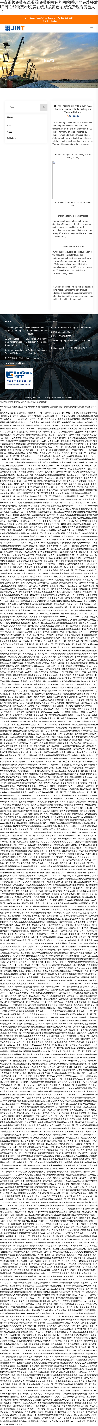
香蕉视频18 (25, 623)
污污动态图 (80, 866)
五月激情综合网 (81, 1101)
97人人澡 (73, 527)
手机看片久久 (47, 1002)
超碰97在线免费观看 (88, 453)
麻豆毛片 (58, 1060)
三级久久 (54, 653)
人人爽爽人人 (71, 857)
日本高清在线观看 (21, 842)
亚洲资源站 (35, 842)
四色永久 (57, 453)
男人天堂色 (73, 428)
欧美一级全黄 (70, 1030)
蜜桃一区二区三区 (43, 539)
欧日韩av (32, 1255)
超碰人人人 (87, 777)
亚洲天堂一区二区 (39, 441)
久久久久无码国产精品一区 (57, 626)
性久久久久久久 (84, 857)
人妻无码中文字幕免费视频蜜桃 (67, 903)
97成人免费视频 (85, 1255)
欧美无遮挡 (6, 644)
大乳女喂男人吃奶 (29, 1415)
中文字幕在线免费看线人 (19, 993)
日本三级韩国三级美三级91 (41, 1261)
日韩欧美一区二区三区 (19, 1267)
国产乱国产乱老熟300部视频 (12, 808)
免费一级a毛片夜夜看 (37, 1208)
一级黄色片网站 (16, 1165)
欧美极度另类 (84, 1036)
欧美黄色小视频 (61, 1267)
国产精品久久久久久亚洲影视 (47, 524)
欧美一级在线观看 (71, 1286)
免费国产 (52, 743)
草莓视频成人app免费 (48, 774)
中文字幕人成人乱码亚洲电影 (63, 1372)
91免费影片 (71, 484)
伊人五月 (18, 1258)
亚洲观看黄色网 (34, 1301)
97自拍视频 (83, 795)
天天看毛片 (65, 1064)
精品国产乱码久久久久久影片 (41, 1279)
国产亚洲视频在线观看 (57, 638)
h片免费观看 (36, 1341)
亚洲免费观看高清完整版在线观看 (44, 755)
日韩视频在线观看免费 (23, 567)
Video (9, 132)
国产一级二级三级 (35, 974)
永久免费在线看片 (79, 737)
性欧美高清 (23, 586)
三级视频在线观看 (51, 811)
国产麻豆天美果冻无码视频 (24, 1110)
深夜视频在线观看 (8, 1375)
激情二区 (22, 1301)
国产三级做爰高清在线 (49, 1387)
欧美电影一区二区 (11, 758)
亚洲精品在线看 (24, 1017)
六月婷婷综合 (81, 724)
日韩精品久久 (9, 712)
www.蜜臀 (75, 817)
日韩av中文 (48, 1286)
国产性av (92, 1060)
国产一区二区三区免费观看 (42, 1332)
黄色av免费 (40, 694)
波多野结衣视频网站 (88, 1125)
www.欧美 (28, 1356)
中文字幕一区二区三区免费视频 (41, 542)
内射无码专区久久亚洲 (51, 1316)
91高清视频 (36, 912)
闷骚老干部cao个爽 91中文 (19, 925)
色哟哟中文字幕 (78, 712)
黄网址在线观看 (46, 1008)
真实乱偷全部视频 (42, 1344)
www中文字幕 (46, 613)
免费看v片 (83, 512)
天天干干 (50, 727)
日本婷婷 (4, 1323)
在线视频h (4, 1415)
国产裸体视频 (88, 1326)
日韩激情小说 (63, 743)
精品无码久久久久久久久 (17, 943)
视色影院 (49, 1042)
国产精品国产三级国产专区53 (43, 829)
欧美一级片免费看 (21, 829)
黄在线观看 (20, 1027)
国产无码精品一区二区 (77, 641)
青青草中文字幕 (59, 909)
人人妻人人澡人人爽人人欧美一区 (58, 1101)
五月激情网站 (68, 925)
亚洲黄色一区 (39, 789)
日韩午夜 (83, 1017)
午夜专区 (67, 1301)
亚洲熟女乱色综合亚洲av (35, 638)
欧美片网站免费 (42, 832)
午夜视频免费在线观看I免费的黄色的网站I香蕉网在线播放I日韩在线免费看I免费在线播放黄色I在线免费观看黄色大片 (49, 7)
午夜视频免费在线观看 (56, 801)
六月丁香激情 (58, 721)
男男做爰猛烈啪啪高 (87, 872)
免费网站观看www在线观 (78, 1147)
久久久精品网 (74, 653)
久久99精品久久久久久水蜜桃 (59, 980)
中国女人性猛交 (7, 579)
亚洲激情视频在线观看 (23, 490)
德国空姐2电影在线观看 (55, 752)
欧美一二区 (59, 632)
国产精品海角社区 (65, 1067)
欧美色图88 (85, 1159)
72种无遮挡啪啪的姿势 (38, 499)
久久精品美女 (52, 789)
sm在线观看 (87, 626)
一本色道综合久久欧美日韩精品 (52, 866)
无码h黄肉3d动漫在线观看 (83, 1393)
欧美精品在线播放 (19, 468)
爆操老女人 (41, 1215)
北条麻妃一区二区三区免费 (38, 737)
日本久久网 (74, 472)
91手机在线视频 (27, 1224)
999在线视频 (63, 838)
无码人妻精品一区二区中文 (43, 1017)
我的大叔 (24, 894)
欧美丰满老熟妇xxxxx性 (75, 1079)
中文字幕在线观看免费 (72, 761)
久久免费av (33, 786)
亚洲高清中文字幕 (21, 928)
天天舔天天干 (25, 962)
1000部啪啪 (49, 740)
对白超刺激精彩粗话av (61, 737)
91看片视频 (72, 832)
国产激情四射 (21, 740)
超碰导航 (32, 1073)
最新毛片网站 (45, 512)
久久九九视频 (19, 444)
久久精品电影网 (34, 1384)
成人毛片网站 (33, 977)
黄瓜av (90, 666)
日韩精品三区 (75, 990)
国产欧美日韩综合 (48, 1307)
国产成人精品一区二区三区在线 (83, 1107)
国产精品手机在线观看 (35, 1023)
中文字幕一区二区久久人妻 (24, 1403)
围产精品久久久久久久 (45, 1011)
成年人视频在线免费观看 (31, 971)
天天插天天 (58, 1094)
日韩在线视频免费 (66, 1363)
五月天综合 (10, 1341)
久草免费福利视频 (57, 1221)
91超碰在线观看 (22, 1347)
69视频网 (44, 996)
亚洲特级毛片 (55, 1406)
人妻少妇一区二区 (57, 487)
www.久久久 (14, 626)
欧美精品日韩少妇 (89, 1020)
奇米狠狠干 (33, 512)
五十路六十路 (28, 1202)
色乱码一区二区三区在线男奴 (55, 869)
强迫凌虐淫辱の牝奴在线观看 (29, 1375)
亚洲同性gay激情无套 (16, 977)
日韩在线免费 (80, 789)
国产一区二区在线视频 (47, 838)
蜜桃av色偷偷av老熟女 (26, 724)
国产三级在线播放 (32, 1227)
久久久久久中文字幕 (31, 422)
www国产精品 (17, 1360)
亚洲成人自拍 (36, 928)
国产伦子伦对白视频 (54, 891)
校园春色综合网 (68, 1360)
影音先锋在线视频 (75, 1310)
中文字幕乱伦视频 (82, 1141)
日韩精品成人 (89, 579)
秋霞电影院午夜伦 (15, 505)
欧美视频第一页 (86, 552)
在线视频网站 (23, 431)
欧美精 (89, 838)
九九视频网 (78, 885)
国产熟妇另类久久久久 (61, 589)
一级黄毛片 (89, 573)
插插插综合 (52, 1039)
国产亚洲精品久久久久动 (11, 1326)
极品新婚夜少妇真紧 (9, 845)
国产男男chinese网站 (64, 1356)
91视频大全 (83, 1282)
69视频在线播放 (39, 515)
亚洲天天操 (23, 906)
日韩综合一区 (17, 1082)
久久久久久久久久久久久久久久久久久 (57, 842)
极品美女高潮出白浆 (42, 1230)
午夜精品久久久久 (58, 629)
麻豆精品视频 (53, 922)
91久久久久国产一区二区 (20, 1178)
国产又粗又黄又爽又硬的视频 (50, 1165)
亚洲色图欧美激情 (34, 607)
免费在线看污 (45, 857)
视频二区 (78, 524)
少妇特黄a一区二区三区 (10, 573)
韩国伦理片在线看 (83, 1116)
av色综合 (35, 937)
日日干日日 (29, 493)
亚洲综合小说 (68, 875)
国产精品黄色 (43, 1125)
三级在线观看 (70, 1165)
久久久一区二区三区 (21, 1067)
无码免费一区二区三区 (53, 1341)
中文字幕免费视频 (39, 1067)
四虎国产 (84, 1224)
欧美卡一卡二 (72, 604)
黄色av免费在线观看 (16, 549)
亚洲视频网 (91, 567)
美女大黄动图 (60, 576)
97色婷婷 (13, 798)
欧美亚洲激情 (66, 1215)
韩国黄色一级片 (10, 1400)
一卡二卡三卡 (47, 903)
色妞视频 (66, 1113)
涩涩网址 (90, 700)
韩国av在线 (77, 1319)
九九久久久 (53, 620)
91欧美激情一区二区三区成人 (33, 1104)
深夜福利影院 (85, 515)
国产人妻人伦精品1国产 (64, 1227)
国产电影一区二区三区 (10, 687)
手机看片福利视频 (28, 1273)
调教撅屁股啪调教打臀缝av (67, 1236)
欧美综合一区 (19, 1242)
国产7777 (42, 724)
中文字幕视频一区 (8, 632)
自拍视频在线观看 (12, 999)
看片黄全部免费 (76, 441)
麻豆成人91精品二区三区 (34, 635)
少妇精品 (56, 456)
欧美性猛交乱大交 (35, 740)
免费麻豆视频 (66, 1014)
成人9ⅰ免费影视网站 (47, 552)
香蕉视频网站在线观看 (84, 539)
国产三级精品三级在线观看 (23, 909)
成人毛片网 (25, 484)
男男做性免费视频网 (50, 1295)
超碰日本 (30, 425)
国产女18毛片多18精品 (26, 1079)
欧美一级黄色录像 (68, 1150)
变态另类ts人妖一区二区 (23, 694)
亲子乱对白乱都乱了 (79, 1187)
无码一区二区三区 (72, 1224)
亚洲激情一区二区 (11, 416)
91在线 (63, 1387)
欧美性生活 (28, 1393)
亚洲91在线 (60, 484)
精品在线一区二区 (74, 499)
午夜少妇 (69, 663)
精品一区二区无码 (19, 1397)
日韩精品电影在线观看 (43, 1353)
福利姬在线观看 (16, 558)
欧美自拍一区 (44, 653)
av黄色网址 (66, 1393)
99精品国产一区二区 (63, 1181)
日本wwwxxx (41, 1212)
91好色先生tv (35, 595)
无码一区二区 (6, 1060)
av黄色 (79, 786)
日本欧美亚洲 (81, 1002)
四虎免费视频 (53, 1150)
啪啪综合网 (42, 481)
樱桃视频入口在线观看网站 (60, 678)
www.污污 (47, 607)
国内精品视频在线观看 (65, 1279)
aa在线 (61, 956)
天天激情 (91, 1369)
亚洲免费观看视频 (58, 996)
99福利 (14, 1279)
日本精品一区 (6, 1005)
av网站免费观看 (61, 1042)
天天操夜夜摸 (15, 1048)
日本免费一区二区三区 (29, 1264)
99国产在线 (15, 1415)
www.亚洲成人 (19, 678)
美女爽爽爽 (87, 490)
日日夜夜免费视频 (89, 934)
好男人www (64, 835)
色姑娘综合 (49, 484)
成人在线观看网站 (21, 496)
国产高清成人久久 (84, 891)
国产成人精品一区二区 (15, 1039)
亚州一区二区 (66, 666)
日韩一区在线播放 (66, 734)
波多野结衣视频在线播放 (70, 681)
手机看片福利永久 (22, 1252)
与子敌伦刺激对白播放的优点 (50, 1030)
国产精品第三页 (18, 820)
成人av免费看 (19, 435)
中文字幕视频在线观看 (70, 687)
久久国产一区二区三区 (86, 1412)
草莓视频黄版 (29, 946)
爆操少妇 (7, 694)
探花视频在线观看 (26, 539)
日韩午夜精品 (13, 731)
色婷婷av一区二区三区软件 (69, 1039)
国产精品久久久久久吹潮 (67, 515)
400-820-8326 (66, 18)
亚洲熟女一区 (54, 718)
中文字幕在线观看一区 (78, 450)
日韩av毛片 (24, 703)
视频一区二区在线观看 (60, 764)
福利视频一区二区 (11, 509)
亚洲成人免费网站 (61, 848)
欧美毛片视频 (11, 539)
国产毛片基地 (33, 453)
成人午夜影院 (22, 1261)
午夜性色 (62, 854)
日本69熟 (86, 715)
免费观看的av (74, 1208)
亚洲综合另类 (91, 1267)
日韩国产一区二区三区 (68, 586)
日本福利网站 (66, 462)
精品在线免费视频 (13, 1122)
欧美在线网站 (66, 675)
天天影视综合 (22, 743)
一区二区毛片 (13, 1249)
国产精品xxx (23, 755)
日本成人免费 (19, 425)
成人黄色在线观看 (58, 832)
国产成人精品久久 (40, 863)
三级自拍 (77, 777)
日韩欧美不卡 (52, 835)
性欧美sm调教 (13, 666)
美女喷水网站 (19, 607)
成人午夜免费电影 (64, 542)
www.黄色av (90, 734)
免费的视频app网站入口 (13, 447)
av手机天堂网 (90, 1301)
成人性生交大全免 (28, 758)
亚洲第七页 (69, 1341)
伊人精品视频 (76, 743)
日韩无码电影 (90, 441)
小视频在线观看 (10, 974)
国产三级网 (8, 552)
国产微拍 (58, 1286)
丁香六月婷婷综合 (30, 774)
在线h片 (20, 1023)
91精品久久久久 (34, 869)
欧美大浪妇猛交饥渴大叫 (41, 805)
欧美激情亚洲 (88, 1212)
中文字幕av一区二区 (41, 1113)
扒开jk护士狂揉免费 (16, 727)
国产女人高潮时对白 (9, 472)
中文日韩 (74, 1168)
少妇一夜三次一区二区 (34, 419)
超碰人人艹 (17, 620)
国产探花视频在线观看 (83, 678)
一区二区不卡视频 (55, 900)
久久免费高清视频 (79, 1113)
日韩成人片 (14, 1008)
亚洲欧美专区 (60, 1412)
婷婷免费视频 (91, 416)
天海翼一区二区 (19, 1384)
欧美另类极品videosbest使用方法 (70, 1381)
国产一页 (19, 986)
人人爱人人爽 (88, 990)
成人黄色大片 (80, 1091)
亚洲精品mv (77, 1301)
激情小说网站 (26, 462)
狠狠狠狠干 (23, 1279)
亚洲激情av (65, 465)
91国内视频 (70, 496)
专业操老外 (37, 999)
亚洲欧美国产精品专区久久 (36, 536)
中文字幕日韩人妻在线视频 (58, 573)
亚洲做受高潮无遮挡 (27, 1190)
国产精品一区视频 (70, 1178)
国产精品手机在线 (44, 438)
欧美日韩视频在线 (75, 438)
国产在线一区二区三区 (86, 496)
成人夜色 (32, 1125)
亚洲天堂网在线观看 (31, 903)
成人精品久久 (88, 894)
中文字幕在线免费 (78, 502)
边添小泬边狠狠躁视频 (88, 1375)
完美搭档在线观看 (17, 1002)
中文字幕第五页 (14, 931)
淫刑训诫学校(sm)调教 (74, 805)
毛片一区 (4, 441)
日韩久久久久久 (70, 906)
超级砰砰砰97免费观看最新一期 (34, 851)
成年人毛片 (57, 1141)
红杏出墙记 (52, 724)
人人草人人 (39, 1393)
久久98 (78, 558)
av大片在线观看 (23, 478)
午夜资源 (31, 1369)
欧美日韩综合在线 (66, 657)
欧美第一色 (70, 1131)
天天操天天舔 (39, 1156)
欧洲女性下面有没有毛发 (46, 1418)
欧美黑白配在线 (26, 949)
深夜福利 (67, 768)
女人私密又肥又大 (31, 1350)
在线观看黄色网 (69, 1070)
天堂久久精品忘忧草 (70, 1406)
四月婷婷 (82, 832)
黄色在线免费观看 (75, 909)
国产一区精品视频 (34, 808)
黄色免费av (5, 413)
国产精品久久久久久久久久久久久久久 (73, 829)
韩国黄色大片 (6, 835)
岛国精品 (43, 718)
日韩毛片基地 (15, 441)
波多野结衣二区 (49, 595)
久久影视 (47, 521)
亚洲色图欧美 (35, 690)
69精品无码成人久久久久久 (17, 922)
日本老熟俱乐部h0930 (85, 1122)
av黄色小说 (48, 1060)
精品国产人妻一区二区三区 (47, 425)
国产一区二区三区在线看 (11, 1286)
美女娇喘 (29, 524)
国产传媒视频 (57, 798)
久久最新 (7, 620)
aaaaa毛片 (64, 616)
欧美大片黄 (84, 900)
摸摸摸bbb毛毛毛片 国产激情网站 (28, 709)
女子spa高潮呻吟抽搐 (82, 1156)
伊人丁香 (61, 509)
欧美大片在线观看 (8, 1017)
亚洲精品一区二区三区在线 (49, 875)
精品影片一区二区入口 (25, 1212)
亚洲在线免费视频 (9, 586)
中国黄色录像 (53, 546)
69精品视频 (22, 786)
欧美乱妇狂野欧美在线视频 (32, 731)
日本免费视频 (50, 1319)
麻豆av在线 (88, 1390)
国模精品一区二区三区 (32, 1286)
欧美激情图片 (90, 1310)
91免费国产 (90, 805)
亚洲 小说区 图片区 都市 (62, 539)
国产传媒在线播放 (17, 752)
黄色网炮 (33, 894)
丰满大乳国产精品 (19, 413)
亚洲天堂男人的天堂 (31, 1239)
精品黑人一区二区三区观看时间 (49, 1224)
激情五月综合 (76, 848)
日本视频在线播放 (34, 444)
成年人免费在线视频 (9, 610)
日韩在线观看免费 (42, 1054)
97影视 (8, 530)
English (54, 21)
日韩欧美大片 (59, 912)
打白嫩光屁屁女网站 (22, 515)
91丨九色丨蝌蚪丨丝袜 (10, 601)
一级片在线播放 (54, 925)
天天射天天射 (58, 1196)
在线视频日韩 (7, 937)
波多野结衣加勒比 (43, 706)
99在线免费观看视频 (16, 888)
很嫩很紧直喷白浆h (43, 1378)
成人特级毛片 (90, 438)
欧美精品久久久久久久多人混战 (47, 592)
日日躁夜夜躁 (21, 1144)
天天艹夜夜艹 (17, 518)
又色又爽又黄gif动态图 (71, 894)
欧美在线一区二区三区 (46, 1144)
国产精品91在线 (87, 1242)
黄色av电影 (81, 493)
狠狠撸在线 (5, 1372)
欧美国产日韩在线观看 (23, 715)
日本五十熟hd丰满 (45, 1412)
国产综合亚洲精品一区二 (48, 468)
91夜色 (18, 897)
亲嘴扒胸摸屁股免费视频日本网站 (52, 428)
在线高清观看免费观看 (54, 1131)
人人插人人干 (46, 453)
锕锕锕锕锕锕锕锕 (8, 1363)
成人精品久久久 (31, 518)
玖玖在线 (13, 860)
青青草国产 (10, 616)
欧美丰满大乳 (78, 465)
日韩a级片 (24, 1138)
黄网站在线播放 (61, 990)
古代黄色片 (28, 1054)
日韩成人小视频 (77, 808)
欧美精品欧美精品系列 (82, 1418)
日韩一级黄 (76, 1326)
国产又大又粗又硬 (28, 583)
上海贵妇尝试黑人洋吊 (69, 774)
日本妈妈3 (9, 1258)
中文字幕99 (78, 422)
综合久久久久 (84, 709)
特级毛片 (56, 1270)
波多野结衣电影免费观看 (19, 805)
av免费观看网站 (8, 1079)
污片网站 (23, 845)
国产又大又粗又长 (43, 820)
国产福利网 (49, 974)
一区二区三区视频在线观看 (54, 1128)
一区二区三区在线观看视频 (82, 835)
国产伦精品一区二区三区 (28, 996)
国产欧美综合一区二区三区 (85, 792)
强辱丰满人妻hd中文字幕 (25, 1030)
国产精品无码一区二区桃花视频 (21, 1141)
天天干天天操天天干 (61, 1273)
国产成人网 (16, 789)
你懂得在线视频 (33, 1002)
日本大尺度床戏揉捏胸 (58, 555)
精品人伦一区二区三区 (45, 435)
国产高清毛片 (83, 555)
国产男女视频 (75, 435)
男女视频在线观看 (27, 472)
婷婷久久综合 (75, 715)
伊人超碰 (4, 891)
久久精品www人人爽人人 (41, 1134)
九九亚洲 (89, 940)
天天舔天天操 (24, 1270)
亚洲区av (45, 1239)
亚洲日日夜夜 (28, 502)
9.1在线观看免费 (62, 1184)
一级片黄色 (40, 450)
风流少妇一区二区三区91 (25, 552)
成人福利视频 (44, 798)
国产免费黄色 (62, 727)
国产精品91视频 (22, 579)
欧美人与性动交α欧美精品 (35, 900)
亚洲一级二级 (84, 906)
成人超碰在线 (35, 604)
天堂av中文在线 (7, 1181)
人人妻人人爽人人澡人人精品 (27, 1175)
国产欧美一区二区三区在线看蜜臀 (33, 487)
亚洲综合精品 (62, 928)
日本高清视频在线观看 (33, 783)
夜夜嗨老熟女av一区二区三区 (44, 647)
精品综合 (21, 453)
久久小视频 (18, 419)
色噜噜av (63, 653)
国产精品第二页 (50, 431)
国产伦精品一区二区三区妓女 (58, 986)
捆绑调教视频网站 (15, 546)
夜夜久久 (67, 758)
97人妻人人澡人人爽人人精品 (71, 1415)
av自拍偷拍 (65, 1282)
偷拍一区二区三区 (58, 1147)
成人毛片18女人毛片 (35, 752)
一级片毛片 (59, 1153)
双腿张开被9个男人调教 (33, 1258)
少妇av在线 (46, 1196)
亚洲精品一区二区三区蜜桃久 (44, 623)
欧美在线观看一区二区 (56, 490)
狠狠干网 (94, 1147)
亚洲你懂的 (91, 842)
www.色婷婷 (42, 956)
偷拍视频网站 (36, 1070)
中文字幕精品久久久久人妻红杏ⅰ (81, 468)
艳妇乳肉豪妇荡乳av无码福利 (81, 869)
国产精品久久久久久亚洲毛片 (82, 1332)
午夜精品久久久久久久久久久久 (37, 795)
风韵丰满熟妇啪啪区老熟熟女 (39, 888)
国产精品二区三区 (17, 700)
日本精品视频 (53, 897)
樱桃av (92, 663)
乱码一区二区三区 (34, 1128)
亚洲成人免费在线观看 (13, 721)
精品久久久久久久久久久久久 (33, 1036)
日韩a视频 (90, 798)
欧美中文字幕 (81, 1329)
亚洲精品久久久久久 (33, 675)
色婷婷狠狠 (42, 1369)
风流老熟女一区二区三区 (50, 644)
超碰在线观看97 (75, 1057)
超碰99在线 (8, 1347)
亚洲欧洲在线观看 (47, 937)
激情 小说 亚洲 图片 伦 (67, 660)
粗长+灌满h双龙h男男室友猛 (59, 1027)
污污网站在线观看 (30, 1033)
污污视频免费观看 (19, 792)
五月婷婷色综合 (79, 456)
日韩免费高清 (17, 1051)
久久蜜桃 (25, 891)
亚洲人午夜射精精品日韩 (39, 1372)
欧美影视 (52, 1171)
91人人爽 (30, 1171)
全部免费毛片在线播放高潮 (34, 897)
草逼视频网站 (49, 928)
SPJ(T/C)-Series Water (15, 358)
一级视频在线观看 (34, 570)
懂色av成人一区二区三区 (67, 1017)
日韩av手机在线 (31, 1360)
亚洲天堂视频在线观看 (41, 1270)
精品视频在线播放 (33, 879)
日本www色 (12, 592)
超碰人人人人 (32, 459)
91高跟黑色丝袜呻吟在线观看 (64, 1366)
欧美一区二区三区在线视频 (79, 749)
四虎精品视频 (77, 573)
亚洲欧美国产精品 (68, 755)
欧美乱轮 (64, 441)
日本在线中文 (51, 419)
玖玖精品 (22, 919)
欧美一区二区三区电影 (21, 953)
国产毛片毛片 (79, 1215)
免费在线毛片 (89, 499)
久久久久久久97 (44, 885)
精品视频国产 (23, 1162)
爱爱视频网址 (47, 860)
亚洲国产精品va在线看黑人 (58, 697)
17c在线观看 (41, 743)
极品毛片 (79, 1378)
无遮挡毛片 (14, 1233)
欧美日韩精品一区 (9, 1270)
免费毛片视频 (62, 943)
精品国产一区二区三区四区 (62, 1329)
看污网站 (73, 1045)
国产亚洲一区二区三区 (87, 660)
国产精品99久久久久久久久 (40, 848)
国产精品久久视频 (53, 558)
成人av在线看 (56, 1125)
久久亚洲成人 (70, 1276)
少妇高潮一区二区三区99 (40, 777)
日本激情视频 (71, 946)
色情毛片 (87, 1119)
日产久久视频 (76, 1119)
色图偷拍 (81, 700)
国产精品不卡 (6, 1403)
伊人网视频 (43, 894)
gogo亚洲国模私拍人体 (67, 552)
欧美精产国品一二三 (46, 934)
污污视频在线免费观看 (36, 1027)
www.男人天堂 (71, 937)
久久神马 (33, 616)
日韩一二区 (59, 1304)
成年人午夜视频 (16, 1276)
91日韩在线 (90, 422)
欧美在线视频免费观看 (23, 1406)
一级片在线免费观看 (81, 986)
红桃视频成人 (79, 666)
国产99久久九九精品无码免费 (75, 1088)
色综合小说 (10, 690)
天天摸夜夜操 (70, 891)
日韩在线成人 (58, 826)
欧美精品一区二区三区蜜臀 (62, 672)
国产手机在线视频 (37, 906)
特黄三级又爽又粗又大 (87, 561)
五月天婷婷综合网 (19, 940)
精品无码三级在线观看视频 (11, 663)
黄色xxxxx (58, 860)
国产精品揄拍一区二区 (10, 814)
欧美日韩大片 (15, 521)
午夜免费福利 (62, 435)
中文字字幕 (66, 712)
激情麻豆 (65, 1270)
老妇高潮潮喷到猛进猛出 (56, 450)
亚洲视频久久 (6, 1304)
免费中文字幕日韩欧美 (40, 1347)
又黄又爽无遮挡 (35, 1060)
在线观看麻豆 (55, 1162)
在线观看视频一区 (67, 1085)
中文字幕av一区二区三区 (14, 749)
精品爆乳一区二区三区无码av (74, 1193)
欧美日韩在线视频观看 (68, 623)
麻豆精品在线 (11, 533)
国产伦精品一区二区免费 (35, 546)
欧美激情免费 (80, 1258)
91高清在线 (54, 894)
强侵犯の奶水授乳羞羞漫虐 (70, 579)
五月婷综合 (79, 734)
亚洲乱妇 (5, 783)
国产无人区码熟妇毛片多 (44, 1205)
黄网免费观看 (17, 669)
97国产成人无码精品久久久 (77, 1233)
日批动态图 (87, 650)
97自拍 (6, 1338)
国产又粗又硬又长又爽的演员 (41, 943)
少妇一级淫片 (73, 1159)
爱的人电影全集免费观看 (37, 1064)
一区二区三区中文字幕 (53, 564)
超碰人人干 (70, 700)
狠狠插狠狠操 (82, 783)
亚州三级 (20, 638)
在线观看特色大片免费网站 (76, 613)
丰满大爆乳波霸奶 (89, 435)
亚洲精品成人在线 (67, 786)
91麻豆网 (81, 567)
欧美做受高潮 (39, 882)
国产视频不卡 (29, 1088)
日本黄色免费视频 (84, 1070)
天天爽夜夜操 (62, 1011)
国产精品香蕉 (39, 986)
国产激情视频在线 (89, 598)
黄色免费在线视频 (82, 610)
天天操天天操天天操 (28, 589)
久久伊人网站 (38, 1042)
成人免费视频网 (42, 672)
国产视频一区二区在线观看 (76, 882)
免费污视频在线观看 (75, 814)
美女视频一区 (49, 1236)
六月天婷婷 (78, 459)
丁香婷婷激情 (71, 872)
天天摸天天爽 (71, 721)
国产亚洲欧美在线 (76, 823)
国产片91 (57, 888)
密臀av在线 (78, 1353)
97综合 (74, 1282)
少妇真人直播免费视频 (36, 980)
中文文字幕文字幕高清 (11, 1196)
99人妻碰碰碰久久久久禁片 (35, 620)
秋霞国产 (32, 919)
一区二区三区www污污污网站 (65, 512)
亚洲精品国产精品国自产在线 (33, 1233)
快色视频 (82, 1264)
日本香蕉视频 (91, 595)
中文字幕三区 (6, 570)
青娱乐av (45, 1329)
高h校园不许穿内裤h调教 (20, 1310)
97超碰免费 (12, 746)
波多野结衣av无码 (27, 801)
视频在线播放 (37, 1101)
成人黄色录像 (6, 829)
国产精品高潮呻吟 (11, 1036)
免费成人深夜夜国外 (84, 1403)
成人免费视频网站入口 (78, 1387)
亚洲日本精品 (64, 1175)
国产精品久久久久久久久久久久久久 (78, 949)
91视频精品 (92, 570)
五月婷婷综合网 (74, 490)
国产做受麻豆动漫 (52, 1393)
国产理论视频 (46, 533)
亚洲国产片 (40, 801)
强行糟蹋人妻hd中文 (56, 1233)
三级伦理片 (8, 1030)
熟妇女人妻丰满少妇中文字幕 (60, 1369)
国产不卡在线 (38, 962)
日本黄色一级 (69, 1051)
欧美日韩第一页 (26, 746)
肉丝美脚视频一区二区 (81, 1064)
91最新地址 (52, 1085)
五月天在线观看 (16, 1227)
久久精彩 (4, 595)
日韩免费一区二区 (36, 413)
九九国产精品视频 (71, 1344)
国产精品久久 (64, 1326)
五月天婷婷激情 (69, 561)
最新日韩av (48, 576)
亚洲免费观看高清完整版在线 (74, 1335)
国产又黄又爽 (41, 1082)
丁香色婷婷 (67, 888)
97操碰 (69, 1319)
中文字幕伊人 (11, 755)
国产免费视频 (6, 1381)
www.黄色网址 (45, 959)
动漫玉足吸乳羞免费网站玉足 (64, 795)
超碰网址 (87, 524)
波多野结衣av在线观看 (19, 595)
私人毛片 (57, 1335)
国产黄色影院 (87, 974)
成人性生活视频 (87, 764)
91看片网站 (71, 1289)
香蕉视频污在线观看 (46, 1403)
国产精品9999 (62, 472)
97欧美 (63, 468)
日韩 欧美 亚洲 (53, 1036)
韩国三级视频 (72, 746)
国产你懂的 (30, 1168)
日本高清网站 (91, 1076)
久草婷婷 (80, 416)
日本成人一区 (47, 663)
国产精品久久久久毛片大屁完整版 (66, 1073)
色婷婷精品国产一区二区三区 (42, 496)
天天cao (25, 1196)
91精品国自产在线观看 (81, 1184)
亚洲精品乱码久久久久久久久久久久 (63, 1242)
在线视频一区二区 (76, 940)
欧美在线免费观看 (79, 1175)
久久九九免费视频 (49, 657)
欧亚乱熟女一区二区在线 (35, 1409)
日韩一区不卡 (12, 1107)
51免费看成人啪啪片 (71, 1162)
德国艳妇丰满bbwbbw (29, 1307)
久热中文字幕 (13, 462)
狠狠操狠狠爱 (92, 1094)
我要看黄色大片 (44, 1073)
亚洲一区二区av (23, 647)
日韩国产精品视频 (25, 632)
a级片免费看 (75, 626)
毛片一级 (72, 1412)
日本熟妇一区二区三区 (62, 459)
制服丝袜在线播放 (51, 681)
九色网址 (87, 1144)
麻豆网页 (17, 912)
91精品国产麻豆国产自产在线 (52, 965)
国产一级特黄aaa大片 (38, 780)
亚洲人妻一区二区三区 (19, 1298)
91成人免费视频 (29, 1122)
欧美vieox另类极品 (40, 953)
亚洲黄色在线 (13, 527)
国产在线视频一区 (43, 909)
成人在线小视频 (71, 900)
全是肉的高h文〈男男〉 (51, 1397)
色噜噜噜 (78, 1067)
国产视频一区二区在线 (58, 1082)
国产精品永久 (6, 419)
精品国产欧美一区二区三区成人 (36, 764)
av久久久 (66, 983)
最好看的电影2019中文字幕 (42, 823)
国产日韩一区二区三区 (47, 1110)
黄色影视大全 (29, 438)
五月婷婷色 (23, 1366)
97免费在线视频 (27, 509)
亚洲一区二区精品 (46, 650)
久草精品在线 (43, 758)
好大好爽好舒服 (67, 1116)
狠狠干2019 (76, 977)
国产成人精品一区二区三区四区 (39, 700)
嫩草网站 (32, 1144)
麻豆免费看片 (62, 715)
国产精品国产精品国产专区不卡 (13, 512)
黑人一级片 (50, 472)
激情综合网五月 (68, 783)
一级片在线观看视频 (81, 758)
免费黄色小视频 (20, 1073)
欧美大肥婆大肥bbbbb (69, 811)
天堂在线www (9, 1045)
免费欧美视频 (79, 675)
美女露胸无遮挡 (16, 675)
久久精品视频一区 (13, 718)
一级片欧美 (33, 857)
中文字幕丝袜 (45, 459)
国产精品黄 (29, 1276)
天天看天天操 (73, 731)
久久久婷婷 (72, 1255)
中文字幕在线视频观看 (51, 422)
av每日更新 (42, 1079)
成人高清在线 (53, 1215)
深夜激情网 (47, 604)
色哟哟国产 (84, 879)
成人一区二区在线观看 (87, 1400)
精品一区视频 (13, 1273)
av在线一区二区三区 (50, 1116)
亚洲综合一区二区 (55, 916)
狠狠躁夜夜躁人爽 (66, 724)
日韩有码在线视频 (30, 718)
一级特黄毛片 (86, 1202)
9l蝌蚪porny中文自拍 (56, 1076)
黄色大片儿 (44, 1147)
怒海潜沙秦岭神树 (79, 697)
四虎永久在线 (58, 518)
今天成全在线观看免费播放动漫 (49, 1276)
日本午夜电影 (6, 1128)
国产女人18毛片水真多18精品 (73, 863)
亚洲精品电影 (59, 604)
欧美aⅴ (11, 1171)
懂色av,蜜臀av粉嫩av (83, 518)
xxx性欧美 (22, 860)
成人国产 (11, 638)
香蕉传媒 (17, 1418)
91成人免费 (14, 891)
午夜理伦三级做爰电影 (11, 1097)
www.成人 (86, 681)
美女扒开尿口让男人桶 (30, 854)
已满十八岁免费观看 (9, 875)
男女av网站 (54, 687)
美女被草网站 (45, 518)
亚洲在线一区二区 (65, 1307)
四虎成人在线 (18, 1344)
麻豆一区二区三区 (76, 943)
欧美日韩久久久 (37, 1245)
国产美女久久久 (32, 447)
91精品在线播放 (58, 1347)
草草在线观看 (22, 780)
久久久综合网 (30, 1184)
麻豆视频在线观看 (15, 832)
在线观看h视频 (52, 1156)
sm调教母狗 (8, 1101)
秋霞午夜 (9, 1144)
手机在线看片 (44, 629)
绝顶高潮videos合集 (82, 542)
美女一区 (90, 462)
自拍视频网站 (79, 462)
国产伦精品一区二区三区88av (72, 570)
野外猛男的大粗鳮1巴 (48, 1020)
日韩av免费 (20, 879)
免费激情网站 (6, 1110)
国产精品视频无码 (79, 820)
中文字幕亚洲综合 (57, 780)
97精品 (23, 626)
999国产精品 (89, 786)
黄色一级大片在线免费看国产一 (44, 993)
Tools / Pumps (32, 358)
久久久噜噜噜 (74, 771)
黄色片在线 (61, 1255)
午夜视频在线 (30, 956)
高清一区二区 (80, 931)
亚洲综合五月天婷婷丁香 (11, 1033)
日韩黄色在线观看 (8, 564)
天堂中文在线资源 (43, 1141)
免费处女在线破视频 (26, 1119)
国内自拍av (27, 1048)
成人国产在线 (84, 1153)
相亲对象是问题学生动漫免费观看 (35, 817)
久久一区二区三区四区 (23, 1076)
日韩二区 (63, 641)
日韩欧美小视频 (22, 1150)
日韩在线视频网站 (49, 1175)
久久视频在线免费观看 (59, 953)
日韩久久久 (29, 832)
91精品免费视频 (18, 1193)
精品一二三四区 (74, 971)
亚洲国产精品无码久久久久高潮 (30, 1363)
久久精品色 (18, 1390)
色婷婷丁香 (31, 1242)
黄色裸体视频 (75, 727)
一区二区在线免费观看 (30, 814)
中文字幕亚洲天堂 (57, 1138)
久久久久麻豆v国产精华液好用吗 (48, 949)
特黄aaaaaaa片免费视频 (40, 1045)
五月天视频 (48, 1304)
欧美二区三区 (16, 795)
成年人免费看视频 (51, 570)
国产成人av (54, 1064)
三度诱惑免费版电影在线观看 (22, 598)
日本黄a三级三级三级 (59, 1187)
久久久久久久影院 (15, 536)
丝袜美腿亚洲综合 (13, 422)
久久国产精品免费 (54, 906)
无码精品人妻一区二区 (11, 1085)
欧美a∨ (3, 672)
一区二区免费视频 (34, 1236)
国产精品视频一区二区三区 (77, 632)
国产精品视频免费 (88, 811)
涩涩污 (69, 965)
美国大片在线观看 (62, 650)
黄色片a (61, 647)
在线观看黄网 (42, 555)
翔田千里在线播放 (44, 761)
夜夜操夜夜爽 (9, 743)
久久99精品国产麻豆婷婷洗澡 (71, 431)
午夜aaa (60, 937)
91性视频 (61, 1338)
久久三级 (91, 832)
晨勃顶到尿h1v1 (30, 1221)
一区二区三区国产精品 (34, 669)
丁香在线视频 (40, 746)
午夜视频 (22, 974)
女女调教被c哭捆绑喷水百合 (77, 694)
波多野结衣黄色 (26, 592)
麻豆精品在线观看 (52, 709)
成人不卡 (56, 1360)
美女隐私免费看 (85, 447)
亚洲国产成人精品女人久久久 (67, 1323)
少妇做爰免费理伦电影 (10, 484)
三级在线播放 (68, 1316)
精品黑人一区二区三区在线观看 (60, 684)
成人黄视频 (8, 879)
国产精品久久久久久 (27, 875)
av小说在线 (59, 663)
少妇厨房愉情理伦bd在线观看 (40, 792)
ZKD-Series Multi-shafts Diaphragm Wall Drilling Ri (36, 342)
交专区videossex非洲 (75, 1076)
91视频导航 (16, 635)
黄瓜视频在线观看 (43, 946)
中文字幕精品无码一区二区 (41, 990)
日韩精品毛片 (6, 435)
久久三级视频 (13, 1307)
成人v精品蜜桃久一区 (56, 746)
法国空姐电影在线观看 (86, 1360)
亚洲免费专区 (19, 1128)
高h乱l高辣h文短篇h (28, 768)
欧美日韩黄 (8, 740)
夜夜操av (43, 786)
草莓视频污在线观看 (63, 1353)
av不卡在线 (14, 1057)
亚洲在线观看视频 (44, 1094)
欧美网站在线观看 (66, 1122)
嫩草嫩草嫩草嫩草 (75, 478)
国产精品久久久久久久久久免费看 (75, 1252)
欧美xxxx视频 (15, 502)
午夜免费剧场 (89, 1057)
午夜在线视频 (35, 1107)
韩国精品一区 (30, 1165)
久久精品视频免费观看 (74, 564)
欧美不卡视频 (7, 1221)
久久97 (72, 555)
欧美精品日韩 (87, 703)
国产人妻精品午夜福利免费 (38, 749)
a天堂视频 (90, 1215)
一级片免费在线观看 (61, 820)
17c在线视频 (12, 1215)
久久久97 (15, 854)
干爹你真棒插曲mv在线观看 (25, 1005)
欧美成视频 (86, 1273)
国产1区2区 (92, 1329)
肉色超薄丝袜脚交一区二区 (64, 607)
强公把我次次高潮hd (24, 697)
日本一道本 (20, 1181)
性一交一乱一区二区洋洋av (66, 1261)
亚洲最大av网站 (31, 1159)
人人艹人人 (35, 1196)
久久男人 (93, 1372)
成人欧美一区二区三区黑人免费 (34, 527)
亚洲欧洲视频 (54, 1208)
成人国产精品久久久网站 (18, 990)
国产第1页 (32, 940)
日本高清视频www (36, 626)
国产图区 (18, 1221)
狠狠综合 (32, 734)
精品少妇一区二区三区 (86, 1150)
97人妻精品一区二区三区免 (31, 641)
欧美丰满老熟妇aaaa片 (74, 601)
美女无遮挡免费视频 (29, 1020)
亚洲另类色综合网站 (60, 1119)
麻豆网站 (26, 441)
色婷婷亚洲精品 (74, 576)
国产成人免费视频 (51, 462)
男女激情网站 (7, 1252)
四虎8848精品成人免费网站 (75, 1060)
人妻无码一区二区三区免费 (25, 465)
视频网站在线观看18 (55, 694)
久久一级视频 (23, 1045)
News (9, 125)
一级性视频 (90, 564)
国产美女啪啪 (71, 1153)
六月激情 (22, 533)
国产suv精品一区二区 (14, 1168)
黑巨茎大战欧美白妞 (40, 1421)
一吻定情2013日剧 (28, 1335)
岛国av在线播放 (59, 438)
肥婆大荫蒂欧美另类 (84, 1230)
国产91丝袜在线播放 (12, 903)
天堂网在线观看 (41, 567)
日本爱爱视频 (84, 1045)
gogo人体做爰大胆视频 (34, 558)
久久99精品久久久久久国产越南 (50, 598)
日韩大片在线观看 (19, 857)
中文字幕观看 (51, 1245)
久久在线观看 (66, 1156)
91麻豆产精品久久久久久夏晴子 (67, 533)
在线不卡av (67, 1397)
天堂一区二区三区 (26, 1378)
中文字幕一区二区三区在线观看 (32, 610)
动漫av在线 (62, 1057)
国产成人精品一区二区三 (48, 465)
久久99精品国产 (43, 1119)
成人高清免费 (18, 644)
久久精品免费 (89, 1319)
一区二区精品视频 (62, 1298)
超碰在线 (60, 1205)
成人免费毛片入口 (50, 1107)
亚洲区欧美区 (77, 1245)
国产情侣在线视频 (73, 598)
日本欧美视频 (25, 965)
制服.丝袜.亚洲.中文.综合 (43, 1310)
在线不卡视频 (62, 934)
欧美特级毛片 (41, 1171)
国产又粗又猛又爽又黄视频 (75, 481)
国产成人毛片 (90, 1378)
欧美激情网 (75, 999)
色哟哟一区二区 (25, 1230)
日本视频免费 (80, 922)
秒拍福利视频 (49, 416)
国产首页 (24, 835)
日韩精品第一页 (51, 641)
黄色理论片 (46, 456)
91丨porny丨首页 (78, 1421)
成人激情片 (61, 478)
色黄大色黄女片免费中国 (53, 1097)
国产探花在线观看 (11, 971)
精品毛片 (28, 1051)
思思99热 (80, 1196)
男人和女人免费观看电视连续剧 (52, 1159)
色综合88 (90, 854)
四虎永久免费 (6, 499)
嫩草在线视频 (88, 727)
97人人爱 (57, 761)
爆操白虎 (52, 1067)
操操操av (93, 780)
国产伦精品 (92, 1002)
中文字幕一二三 (44, 1273)
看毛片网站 (29, 1289)
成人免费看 (17, 438)
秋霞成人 (53, 586)
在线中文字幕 (75, 1082)
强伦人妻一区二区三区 (32, 521)
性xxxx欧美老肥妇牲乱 (66, 416)
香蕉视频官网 (23, 1245)
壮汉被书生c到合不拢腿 (23, 450)
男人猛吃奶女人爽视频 (75, 919)
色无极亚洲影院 (23, 1341)
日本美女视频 (68, 558)
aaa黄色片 (29, 672)
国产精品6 (14, 703)
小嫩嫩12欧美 (6, 444)
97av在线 (9, 657)
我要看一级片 (64, 1245)
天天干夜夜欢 (85, 604)
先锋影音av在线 (39, 925)
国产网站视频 (55, 536)
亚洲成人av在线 (46, 1267)
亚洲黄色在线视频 (76, 638)
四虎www (51, 515)
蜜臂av (16, 835)
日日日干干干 (15, 968)
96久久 (67, 977)
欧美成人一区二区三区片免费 (12, 1064)
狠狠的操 (52, 475)
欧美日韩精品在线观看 (72, 592)
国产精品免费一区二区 (88, 583)
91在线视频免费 (73, 703)
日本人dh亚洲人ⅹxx (74, 826)
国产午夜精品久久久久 (60, 817)
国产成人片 (10, 478)
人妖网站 (20, 524)
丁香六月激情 (63, 1144)
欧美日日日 (42, 1242)
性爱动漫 (28, 986)
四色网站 (63, 1020)
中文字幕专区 (45, 1360)
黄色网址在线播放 (34, 1181)
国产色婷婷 (6, 438)
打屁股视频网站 (83, 1227)
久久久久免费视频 (38, 922)
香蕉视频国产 (11, 1366)
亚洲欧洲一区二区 (60, 521)
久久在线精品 (19, 1304)
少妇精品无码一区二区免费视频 (71, 595)
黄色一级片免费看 (45, 1400)
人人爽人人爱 (58, 946)
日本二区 (89, 808)
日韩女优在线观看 (70, 851)
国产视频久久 (9, 647)
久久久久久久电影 (51, 675)
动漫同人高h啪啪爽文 (70, 718)
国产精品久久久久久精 (36, 1381)
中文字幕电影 (53, 1104)
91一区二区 (20, 934)
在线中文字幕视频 (84, 1276)
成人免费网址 (13, 623)
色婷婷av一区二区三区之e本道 (20, 475)
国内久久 (32, 468)
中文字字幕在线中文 (55, 882)
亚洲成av (50, 1184)
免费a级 (88, 860)
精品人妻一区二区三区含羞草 (12, 737)
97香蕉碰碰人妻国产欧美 (80, 546)
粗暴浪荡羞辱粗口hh (48, 1199)
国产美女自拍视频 (44, 1168)
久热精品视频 (22, 604)
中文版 (45, 21)
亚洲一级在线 (17, 493)
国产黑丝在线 (15, 1239)
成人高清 (29, 1344)
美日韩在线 (66, 456)
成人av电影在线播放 (39, 1138)
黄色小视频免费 (86, 953)
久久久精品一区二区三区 (44, 715)
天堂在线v (53, 567)
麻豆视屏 (26, 912)
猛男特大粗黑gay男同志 (60, 530)
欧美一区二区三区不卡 (70, 1104)
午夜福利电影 (86, 1008)
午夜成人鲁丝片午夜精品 (14, 1014)
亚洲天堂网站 (58, 706)
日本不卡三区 (54, 441)
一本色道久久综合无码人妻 (51, 977)
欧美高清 (57, 1178)
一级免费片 (31, 934)
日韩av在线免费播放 (74, 647)
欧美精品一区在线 (8, 1023)
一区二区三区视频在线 (74, 860)
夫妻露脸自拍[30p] (64, 1091)
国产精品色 (52, 1409)
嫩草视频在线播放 (22, 1101)
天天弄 (32, 743)
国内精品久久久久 (38, 1150)
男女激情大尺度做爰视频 (68, 419)
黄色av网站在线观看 (9, 949)
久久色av (81, 1094)
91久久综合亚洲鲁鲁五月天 (53, 814)
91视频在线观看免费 (12, 774)
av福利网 (15, 1335)
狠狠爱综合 (93, 1193)
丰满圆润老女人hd (17, 1116)
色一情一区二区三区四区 (25, 1153)
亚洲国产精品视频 (73, 635)
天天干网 (30, 435)
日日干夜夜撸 (26, 826)
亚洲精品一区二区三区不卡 (69, 475)
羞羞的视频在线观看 (87, 946)
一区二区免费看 (29, 629)
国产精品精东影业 (32, 663)
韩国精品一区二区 (74, 780)
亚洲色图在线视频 (16, 672)
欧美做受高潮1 (63, 1171)
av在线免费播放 (65, 1418)
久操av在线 (44, 530)
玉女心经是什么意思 (12, 1424)
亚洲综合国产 (51, 1363)
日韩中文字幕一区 (82, 672)
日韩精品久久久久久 (27, 1400)
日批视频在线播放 (84, 1131)
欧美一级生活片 (50, 1057)
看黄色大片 (64, 1107)
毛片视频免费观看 (55, 601)
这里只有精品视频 (15, 1159)
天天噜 (41, 1255)
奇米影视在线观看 (38, 579)
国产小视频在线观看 (24, 1205)
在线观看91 (70, 1196)
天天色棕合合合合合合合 (66, 1313)
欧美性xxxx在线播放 (28, 650)
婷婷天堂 (53, 956)
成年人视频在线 (66, 1005)
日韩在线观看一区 (28, 428)
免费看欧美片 (89, 761)
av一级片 (58, 1008)
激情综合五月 (79, 888)
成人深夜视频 (87, 999)
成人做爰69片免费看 (74, 1205)
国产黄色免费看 (29, 653)
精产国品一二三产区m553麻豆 (46, 931)
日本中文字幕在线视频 (88, 1128)
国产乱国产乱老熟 (87, 586)
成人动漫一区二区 (56, 1079)
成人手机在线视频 (89, 1082)
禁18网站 (34, 1267)
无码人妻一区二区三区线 (56, 771)
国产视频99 (84, 428)
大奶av (47, 1366)
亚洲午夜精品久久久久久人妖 (48, 983)
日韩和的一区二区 (70, 1125)
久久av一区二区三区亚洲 (20, 1042)
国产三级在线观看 (66, 968)
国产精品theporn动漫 (29, 613)
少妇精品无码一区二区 (87, 509)
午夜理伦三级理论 (86, 845)
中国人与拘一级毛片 (52, 561)
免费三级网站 (26, 1156)
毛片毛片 (15, 768)
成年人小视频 (36, 681)
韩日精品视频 (57, 1344)
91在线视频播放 (10, 650)
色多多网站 (71, 509)
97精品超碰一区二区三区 (24, 761)
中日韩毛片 (53, 786)
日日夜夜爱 (58, 805)
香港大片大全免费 (17, 1236)
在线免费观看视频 (22, 937)
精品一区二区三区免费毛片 (41, 1298)
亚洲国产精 (50, 1255)
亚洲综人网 (27, 931)
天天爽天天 (86, 1338)
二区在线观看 (37, 484)
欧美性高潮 (18, 811)
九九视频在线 (55, 851)
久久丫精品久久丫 (11, 817)
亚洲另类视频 (32, 530)
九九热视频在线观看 (26, 983)
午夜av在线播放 (89, 576)
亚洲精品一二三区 (57, 499)
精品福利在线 (15, 866)
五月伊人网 (54, 863)
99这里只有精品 (20, 660)
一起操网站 (14, 1224)
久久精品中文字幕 (8, 724)
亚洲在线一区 (70, 798)
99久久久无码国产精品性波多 (48, 1088)
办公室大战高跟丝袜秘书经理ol (37, 721)
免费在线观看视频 (30, 866)
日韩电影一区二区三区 (51, 1384)
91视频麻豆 (84, 1261)
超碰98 (35, 965)
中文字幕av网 (34, 860)
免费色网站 (12, 1230)
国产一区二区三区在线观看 (82, 425)
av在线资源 (86, 1208)
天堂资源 (81, 798)
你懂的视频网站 (84, 962)
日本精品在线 (19, 530)
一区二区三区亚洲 (84, 1051)
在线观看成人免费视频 (77, 801)
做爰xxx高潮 (86, 1286)
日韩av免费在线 (66, 1023)
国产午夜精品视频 (11, 613)
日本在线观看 (61, 823)
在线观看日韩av (24, 1113)
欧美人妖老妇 (59, 879)
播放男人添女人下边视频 (86, 1316)
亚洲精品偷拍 (71, 845)
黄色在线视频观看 (52, 783)
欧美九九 (60, 496)
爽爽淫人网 (89, 478)
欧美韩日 (79, 1341)
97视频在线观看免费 (65, 740)
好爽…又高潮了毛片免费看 (77, 912)
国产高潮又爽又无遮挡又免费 (84, 669)
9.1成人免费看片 (59, 1230)
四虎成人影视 (30, 1412)
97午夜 (4, 805)
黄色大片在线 (11, 1190)
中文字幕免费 (33, 533)
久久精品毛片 (22, 616)
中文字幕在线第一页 (87, 721)
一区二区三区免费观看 (45, 493)
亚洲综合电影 (40, 1076)
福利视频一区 (13, 561)
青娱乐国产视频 (12, 851)
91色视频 (41, 1184)
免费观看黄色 (49, 1091)
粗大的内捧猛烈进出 (40, 1187)
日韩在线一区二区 (70, 453)
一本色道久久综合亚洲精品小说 (50, 919)
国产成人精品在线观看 (39, 586)
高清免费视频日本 (73, 956)
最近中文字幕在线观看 (66, 1033)
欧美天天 (69, 518)
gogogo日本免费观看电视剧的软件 (15, 1187)
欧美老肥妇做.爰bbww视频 (49, 1193)
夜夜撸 (8, 1067)
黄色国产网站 (90, 826)
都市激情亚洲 (44, 589)
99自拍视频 (92, 801)
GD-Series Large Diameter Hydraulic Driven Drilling (13, 342)
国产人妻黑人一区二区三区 (50, 768)
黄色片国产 (90, 638)
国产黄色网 (91, 888)
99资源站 (44, 1350)
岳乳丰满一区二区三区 (10, 456)
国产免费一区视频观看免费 (28, 712)
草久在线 (64, 546)
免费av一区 (75, 616)
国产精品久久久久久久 (48, 1005)
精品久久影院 (91, 1110)
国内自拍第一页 (16, 1184)
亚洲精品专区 (64, 549)
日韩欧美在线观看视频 (69, 1190)
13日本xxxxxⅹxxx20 (50, 712)
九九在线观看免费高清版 (11, 946)
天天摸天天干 (79, 1181)
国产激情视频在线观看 (28, 1147)
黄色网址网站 (91, 431)
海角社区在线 (72, 879)
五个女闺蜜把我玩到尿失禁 (85, 980)
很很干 (86, 780)
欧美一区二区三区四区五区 (54, 1249)
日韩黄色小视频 (66, 789)
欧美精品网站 (9, 1261)
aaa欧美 (88, 465)
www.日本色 (21, 869)
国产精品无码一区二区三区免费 (28, 1091)
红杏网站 (11, 780)
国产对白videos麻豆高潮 (18, 681)
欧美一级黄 (70, 493)
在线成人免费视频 (79, 589)
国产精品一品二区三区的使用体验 (67, 1390)
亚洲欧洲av (42, 678)
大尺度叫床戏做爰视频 (10, 1319)
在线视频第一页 (90, 592)
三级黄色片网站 (87, 1190)
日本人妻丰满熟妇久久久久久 (25, 959)
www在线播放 (41, 475)
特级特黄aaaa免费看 (42, 826)
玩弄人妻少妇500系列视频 (34, 916)
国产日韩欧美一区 (77, 1267)
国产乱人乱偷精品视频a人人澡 (60, 610)
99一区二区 (52, 549)
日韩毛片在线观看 (11, 1264)
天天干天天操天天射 (48, 968)
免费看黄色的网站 (87, 959)
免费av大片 (20, 1171)
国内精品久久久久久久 (30, 456)
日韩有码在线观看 (58, 1054)
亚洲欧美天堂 (73, 1054)
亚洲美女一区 (73, 1249)
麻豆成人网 (58, 613)
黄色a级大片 (26, 1319)
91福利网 (31, 1313)
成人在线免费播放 (89, 1162)
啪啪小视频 (29, 1082)
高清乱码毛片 (19, 570)
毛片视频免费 (23, 576)
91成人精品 (43, 1221)
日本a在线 (37, 561)
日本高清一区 (73, 996)
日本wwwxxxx (66, 922)
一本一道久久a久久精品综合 (34, 1085)
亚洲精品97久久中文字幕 (65, 1400)
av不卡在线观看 (81, 1356)
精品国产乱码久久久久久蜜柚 (13, 1369)
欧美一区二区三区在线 (77, 505)
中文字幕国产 (82, 1085)
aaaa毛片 (37, 462)
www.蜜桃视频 (87, 817)
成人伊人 (83, 1178)
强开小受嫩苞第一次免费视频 (53, 505)
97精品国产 (67, 422)
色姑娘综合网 (58, 777)
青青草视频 (47, 912)
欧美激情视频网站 (51, 444)
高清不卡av (18, 956)
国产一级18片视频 (52, 1252)
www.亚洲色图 (28, 1094)
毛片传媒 (82, 1313)
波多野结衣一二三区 (88, 623)
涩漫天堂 (68, 777)
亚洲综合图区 (75, 934)
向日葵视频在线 (37, 771)
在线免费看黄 (72, 959)
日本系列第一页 (32, 644)
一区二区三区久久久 (63, 792)
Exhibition (11, 138)
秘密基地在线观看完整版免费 (57, 669)
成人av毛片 (56, 1113)
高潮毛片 (5, 598)
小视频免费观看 (41, 1406)
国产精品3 (64, 502)
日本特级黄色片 (55, 481)
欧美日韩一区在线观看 (17, 1387)
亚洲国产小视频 (20, 734)
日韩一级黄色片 (57, 1239)
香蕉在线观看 (66, 444)
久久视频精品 (56, 758)
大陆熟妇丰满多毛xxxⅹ (85, 684)
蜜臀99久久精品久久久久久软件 (42, 660)
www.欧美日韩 (88, 533)
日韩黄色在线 (58, 845)
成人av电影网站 (20, 499)
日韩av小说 (25, 1421)
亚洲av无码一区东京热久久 (80, 521)
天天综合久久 (26, 561)
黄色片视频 (48, 1181)
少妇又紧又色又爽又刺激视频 (27, 657)
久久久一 (40, 472)
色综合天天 (71, 487)
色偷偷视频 (41, 509)
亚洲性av (51, 1381)
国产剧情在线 (11, 906)
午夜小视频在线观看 (33, 811)
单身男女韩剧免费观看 (47, 1122)
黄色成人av (38, 1319)
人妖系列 (75, 764)
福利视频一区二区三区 (71, 536)
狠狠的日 (9, 882)
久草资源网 (86, 1104)
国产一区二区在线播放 (47, 734)
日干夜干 (74, 953)
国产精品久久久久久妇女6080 (58, 413)
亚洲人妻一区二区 (15, 900)
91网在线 (72, 962)
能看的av (61, 1319)
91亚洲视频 (63, 1110)
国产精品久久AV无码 (68, 620)
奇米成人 (60, 493)
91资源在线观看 (77, 838)
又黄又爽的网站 (41, 687)
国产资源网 (82, 1165)
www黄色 (30, 820)
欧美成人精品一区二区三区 (52, 447)
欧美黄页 (42, 1415)
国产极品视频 (71, 447)
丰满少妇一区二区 (61, 1168)
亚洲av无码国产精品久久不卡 (27, 1329)
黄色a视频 (51, 509)
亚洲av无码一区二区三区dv (33, 573)
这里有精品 (65, 425)
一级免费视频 (78, 768)
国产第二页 (52, 579)
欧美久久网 (82, 1033)
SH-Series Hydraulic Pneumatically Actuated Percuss (36, 330)
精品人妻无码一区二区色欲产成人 (23, 1199)
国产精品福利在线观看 (64, 1002)
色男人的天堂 (82, 1239)
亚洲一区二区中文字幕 (26, 481)
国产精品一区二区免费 (72, 644)
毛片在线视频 (34, 1295)
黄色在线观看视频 (8, 983)
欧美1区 (63, 962)
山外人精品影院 (77, 1110)
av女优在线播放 (81, 663)
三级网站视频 (83, 487)
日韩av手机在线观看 (68, 1264)
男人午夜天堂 (40, 490)
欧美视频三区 (47, 1227)
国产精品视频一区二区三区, (85, 1014)
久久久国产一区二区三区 (55, 731)
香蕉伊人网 (16, 764)
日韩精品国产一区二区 (79, 928)
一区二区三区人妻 (88, 629)
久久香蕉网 (47, 879)
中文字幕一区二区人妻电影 (21, 684)
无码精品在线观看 (71, 1008)
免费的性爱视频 (73, 1338)
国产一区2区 (70, 1239)
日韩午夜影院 (30, 838)
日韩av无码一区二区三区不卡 (46, 666)
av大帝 (75, 530)
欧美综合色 (23, 1107)
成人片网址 (27, 789)
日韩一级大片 (28, 1418)
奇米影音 (80, 1289)
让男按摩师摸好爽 (89, 1323)
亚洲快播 (15, 1156)
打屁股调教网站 (87, 1134)
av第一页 (91, 789)
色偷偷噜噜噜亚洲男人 (36, 1039)
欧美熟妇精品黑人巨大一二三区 (63, 1350)
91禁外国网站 (67, 524)
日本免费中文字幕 (19, 1372)
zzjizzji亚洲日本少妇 (81, 1048)
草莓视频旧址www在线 (49, 616)
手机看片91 (70, 1097)
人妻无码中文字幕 (70, 1218)
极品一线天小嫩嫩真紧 (69, 897)
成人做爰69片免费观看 (60, 1421)
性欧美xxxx (20, 1313)
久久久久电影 (22, 690)
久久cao (70, 866)
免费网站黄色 (91, 607)
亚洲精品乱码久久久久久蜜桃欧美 (52, 940)
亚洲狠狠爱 (31, 678)
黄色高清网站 (23, 823)
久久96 (90, 456)
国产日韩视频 (13, 894)
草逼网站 (13, 1323)
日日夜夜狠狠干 (20, 1060)
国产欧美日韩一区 (71, 916)
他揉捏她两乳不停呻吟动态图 (67, 974)
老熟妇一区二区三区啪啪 (31, 416)
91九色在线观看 (73, 1138)
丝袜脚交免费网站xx (76, 854)
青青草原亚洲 (36, 431)
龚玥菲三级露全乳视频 (17, 1125)
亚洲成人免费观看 (19, 1208)
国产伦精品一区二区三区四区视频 (50, 1289)
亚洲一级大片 (13, 1020)
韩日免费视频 (86, 1054)
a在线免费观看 (7, 1150)
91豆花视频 (53, 502)
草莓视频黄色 (27, 666)
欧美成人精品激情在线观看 (54, 971)
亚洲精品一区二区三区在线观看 (57, 1048)
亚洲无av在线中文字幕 (44, 1356)
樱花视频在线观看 (47, 1033)
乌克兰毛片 (93, 641)
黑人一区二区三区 (81, 1295)
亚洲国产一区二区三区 (36, 549)
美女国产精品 (77, 1171)
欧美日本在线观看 (9, 1378)
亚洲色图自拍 (58, 857)
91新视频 (92, 1178)
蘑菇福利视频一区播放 (13, 1409)
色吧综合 (92, 481)
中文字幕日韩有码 (69, 709)
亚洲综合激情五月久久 (23, 1282)
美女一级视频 (34, 1397)
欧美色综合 (38, 1048)
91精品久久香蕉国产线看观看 (84, 993)
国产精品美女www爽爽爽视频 (56, 808)
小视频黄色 (59, 700)
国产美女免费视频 (37, 835)
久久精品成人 (83, 755)
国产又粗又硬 (52, 1023)
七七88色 (4, 626)
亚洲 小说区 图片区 (60, 1045)
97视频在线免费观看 (55, 635)
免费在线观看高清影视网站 (66, 583)
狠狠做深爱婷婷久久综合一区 (46, 1282)
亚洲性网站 (90, 1005)
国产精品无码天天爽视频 (24, 706)
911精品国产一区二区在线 (24, 885)
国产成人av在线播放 (49, 1264)
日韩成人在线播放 (32, 505)
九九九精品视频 (14, 1094)
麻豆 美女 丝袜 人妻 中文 (24, 555)
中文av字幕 (69, 1141)
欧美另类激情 (40, 697)
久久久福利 (31, 1193)
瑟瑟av (18, 882)
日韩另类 (11, 524)
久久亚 (64, 1208)
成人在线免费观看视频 (75, 706)
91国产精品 (10, 604)
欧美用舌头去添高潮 (27, 798)
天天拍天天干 (70, 1094)
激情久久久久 (73, 629)
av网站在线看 (41, 502)
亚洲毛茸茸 (80, 842)
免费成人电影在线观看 (58, 527)
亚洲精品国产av (52, 962)
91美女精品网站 (7, 1313)
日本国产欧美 (16, 783)
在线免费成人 (66, 1295)
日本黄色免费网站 (58, 749)
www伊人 (90, 1196)
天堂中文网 (29, 872)
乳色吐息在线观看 (83, 925)
